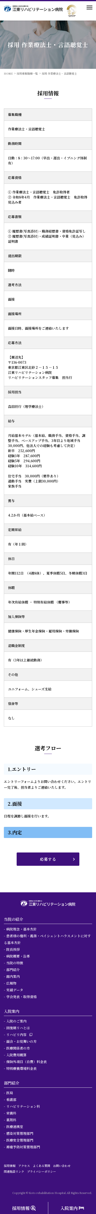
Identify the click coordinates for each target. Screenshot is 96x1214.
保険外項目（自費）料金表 (26, 1061)
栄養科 (11, 1113)
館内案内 (13, 976)
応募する (48, 859)
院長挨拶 (13, 949)
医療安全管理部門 (19, 1140)
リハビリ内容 (16, 1034)
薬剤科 (11, 1119)
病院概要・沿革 (18, 956)
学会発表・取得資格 (21, 996)
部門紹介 (13, 969)
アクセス (24, 1166)
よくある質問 (41, 1166)
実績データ (14, 989)
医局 (9, 1092)
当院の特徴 (14, 962)
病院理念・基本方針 (21, 929)
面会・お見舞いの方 (21, 1041)
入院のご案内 (16, 1021)
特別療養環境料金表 (21, 1068)
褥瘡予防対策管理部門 (23, 1146)
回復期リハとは (18, 1027)
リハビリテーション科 (23, 1106)
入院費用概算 (16, 1054)
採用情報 (9, 1166)
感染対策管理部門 (19, 1133)
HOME (8, 73)
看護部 (11, 1099)
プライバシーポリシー (41, 1171)
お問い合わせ (61, 1166)
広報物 (11, 983)
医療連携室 (14, 1126)
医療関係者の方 (18, 1048)
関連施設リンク (14, 1171)
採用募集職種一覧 (27, 73)
